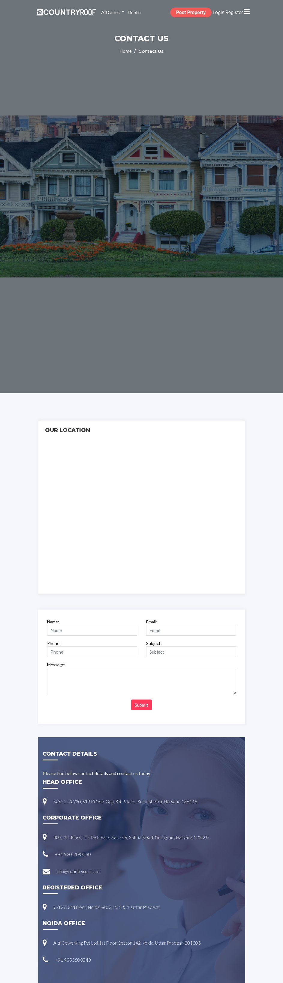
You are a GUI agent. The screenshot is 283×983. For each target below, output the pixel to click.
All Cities (111, 12)
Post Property (191, 12)
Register (234, 12)
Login (218, 12)
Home (126, 51)
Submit (141, 705)
